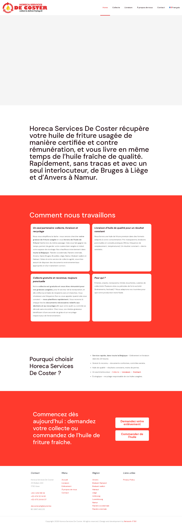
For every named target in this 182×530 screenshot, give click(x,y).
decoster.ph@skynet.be (41, 506)
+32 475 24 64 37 (38, 499)
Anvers (95, 480)
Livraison (126, 372)
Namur (95, 502)
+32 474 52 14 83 (38, 496)
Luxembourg (97, 499)
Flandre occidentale (100, 506)
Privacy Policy (129, 480)
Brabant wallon (98, 486)
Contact (137, 372)
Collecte (116, 372)
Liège (94, 493)
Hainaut (95, 489)
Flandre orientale (99, 509)
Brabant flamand (99, 483)
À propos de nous (69, 489)
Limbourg (96, 496)
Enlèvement (67, 486)
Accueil (65, 480)
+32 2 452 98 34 (38, 493)
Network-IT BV (130, 521)
